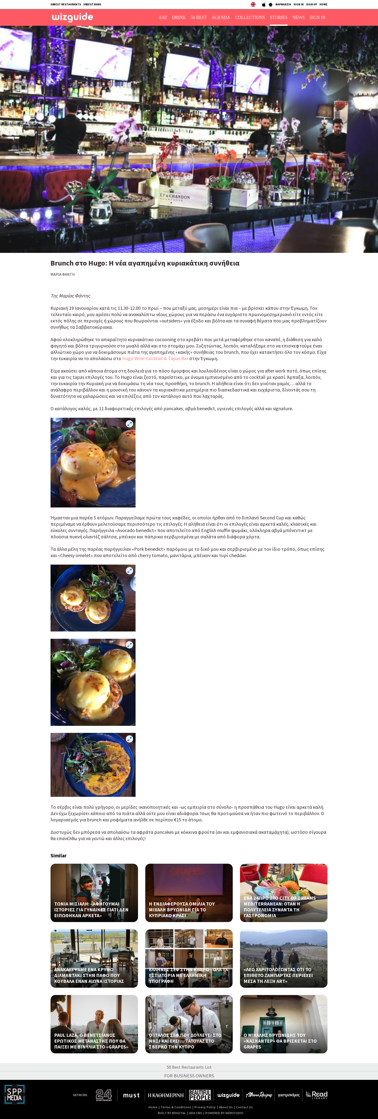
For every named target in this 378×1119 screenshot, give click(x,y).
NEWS (298, 17)
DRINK (179, 17)
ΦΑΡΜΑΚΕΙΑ (283, 4)
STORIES (279, 17)
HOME (323, 4)
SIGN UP (311, 4)
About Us (226, 1107)
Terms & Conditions (176, 1107)
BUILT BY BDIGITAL (172, 1113)
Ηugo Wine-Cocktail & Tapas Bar (155, 358)
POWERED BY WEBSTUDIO (224, 1113)
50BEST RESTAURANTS (66, 4)
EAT (163, 17)
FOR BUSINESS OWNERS (189, 1076)
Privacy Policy (205, 1107)
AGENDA (221, 17)
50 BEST (199, 17)
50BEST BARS (92, 4)
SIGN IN (298, 4)
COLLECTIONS (250, 17)
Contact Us (244, 1107)
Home (152, 1107)
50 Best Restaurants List (189, 1067)
